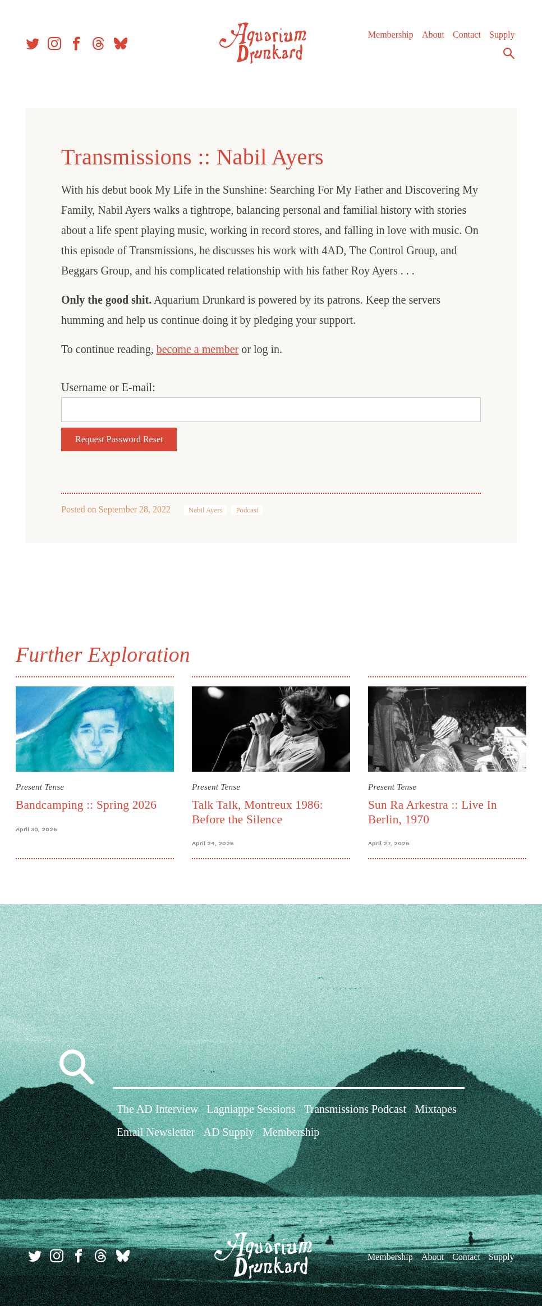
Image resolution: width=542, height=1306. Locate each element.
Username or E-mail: (108, 387)
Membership (388, 39)
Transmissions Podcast (355, 1111)
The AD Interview (158, 1111)
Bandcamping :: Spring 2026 (88, 804)
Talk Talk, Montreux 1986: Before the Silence (258, 811)
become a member (198, 349)
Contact (464, 39)
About (430, 39)
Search (506, 57)
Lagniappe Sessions (251, 1111)
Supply (499, 39)
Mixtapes (435, 1111)
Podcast (247, 510)
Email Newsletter (156, 1134)
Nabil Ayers (205, 510)
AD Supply (228, 1134)
